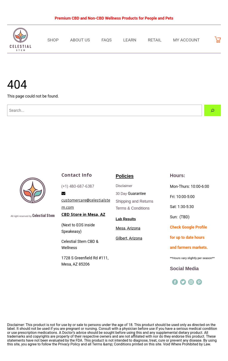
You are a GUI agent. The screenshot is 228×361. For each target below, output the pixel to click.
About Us (80, 40)
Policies (125, 177)
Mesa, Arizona (128, 229)
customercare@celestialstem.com (85, 244)
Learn (129, 40)
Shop (53, 40)
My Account (186, 40)
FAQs (107, 40)
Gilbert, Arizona (129, 239)
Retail (154, 40)
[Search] (212, 110)
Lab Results (126, 220)
